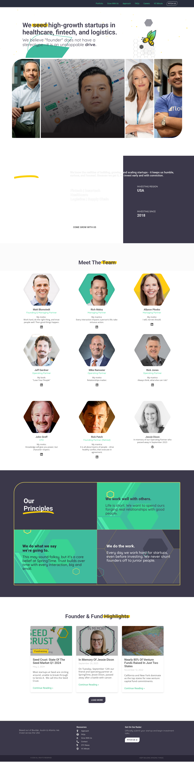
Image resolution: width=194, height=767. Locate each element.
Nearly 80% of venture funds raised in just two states (141, 663)
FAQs (137, 3)
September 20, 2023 (88, 663)
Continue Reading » (43, 688)
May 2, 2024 (39, 666)
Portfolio (99, 3)
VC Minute (158, 3)
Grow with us (113, 3)
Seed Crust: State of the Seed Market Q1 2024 (49, 661)
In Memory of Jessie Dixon (96, 659)
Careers (146, 3)
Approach (127, 3)
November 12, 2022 (133, 669)
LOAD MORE (97, 700)
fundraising (40, 651)
